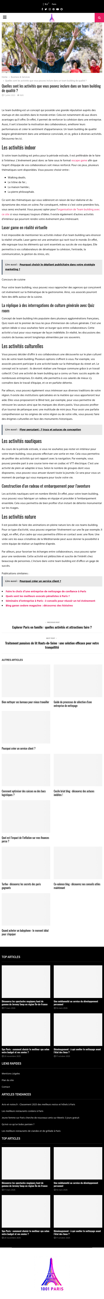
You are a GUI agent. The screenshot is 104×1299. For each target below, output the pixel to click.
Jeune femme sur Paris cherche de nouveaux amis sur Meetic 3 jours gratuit (40, 1118)
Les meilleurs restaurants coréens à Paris (22, 1111)
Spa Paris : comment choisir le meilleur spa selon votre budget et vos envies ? (25, 1050)
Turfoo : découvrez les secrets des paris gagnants (21, 886)
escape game (79, 160)
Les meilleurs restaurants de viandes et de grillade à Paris (31, 1131)
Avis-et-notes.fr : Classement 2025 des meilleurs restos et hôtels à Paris (38, 1105)
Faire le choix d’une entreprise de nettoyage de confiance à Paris (46, 591)
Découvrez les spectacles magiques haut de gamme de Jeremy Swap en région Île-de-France (24, 1002)
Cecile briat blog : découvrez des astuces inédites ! (74, 793)
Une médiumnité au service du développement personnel (76, 1002)
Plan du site (8, 1080)
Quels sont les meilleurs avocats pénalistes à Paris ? (38, 596)
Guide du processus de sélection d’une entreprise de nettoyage (73, 704)
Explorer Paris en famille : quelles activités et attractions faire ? (52, 627)
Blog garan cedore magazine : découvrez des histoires (39, 605)
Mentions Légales (11, 1074)
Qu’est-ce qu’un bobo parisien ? (18, 1124)
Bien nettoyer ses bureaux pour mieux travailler (25, 702)
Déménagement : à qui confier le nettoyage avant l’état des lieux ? (77, 1050)
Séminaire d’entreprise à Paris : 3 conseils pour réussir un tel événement (51, 601)
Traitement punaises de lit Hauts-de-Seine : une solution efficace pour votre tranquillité (52, 645)
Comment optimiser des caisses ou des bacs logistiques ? (24, 793)
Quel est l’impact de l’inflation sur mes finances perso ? (25, 839)
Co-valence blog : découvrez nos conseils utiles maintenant (77, 886)
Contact (6, 1087)
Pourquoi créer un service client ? (19, 748)
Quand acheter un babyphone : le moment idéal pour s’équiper (25, 932)
